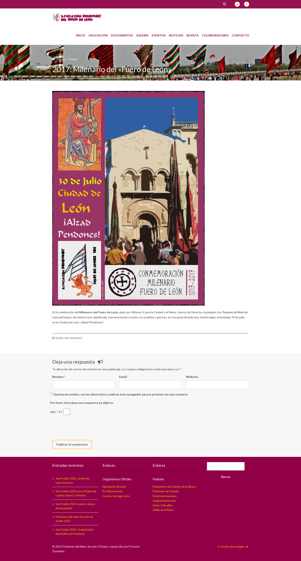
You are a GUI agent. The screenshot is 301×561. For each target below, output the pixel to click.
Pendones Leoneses (165, 496)
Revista (192, 33)
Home (61, 59)
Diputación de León (114, 486)
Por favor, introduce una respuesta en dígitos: (82, 402)
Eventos (159, 33)
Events (73, 59)
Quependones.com (164, 500)
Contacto (240, 33)
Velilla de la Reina (163, 510)
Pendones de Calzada (166, 491)
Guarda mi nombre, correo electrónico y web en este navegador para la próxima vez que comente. (121, 394)
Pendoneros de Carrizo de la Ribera (174, 486)
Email (123, 376)
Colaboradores (215, 33)
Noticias (176, 33)
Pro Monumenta (112, 491)
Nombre (58, 376)
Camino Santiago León (116, 496)
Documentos (122, 33)
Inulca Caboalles (162, 505)
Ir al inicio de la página (233, 546)
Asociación (98, 33)
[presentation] (84, 427)
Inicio (80, 33)
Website (192, 376)
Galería (142, 33)
